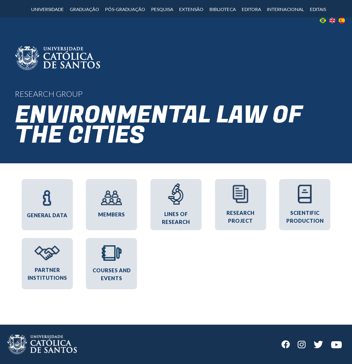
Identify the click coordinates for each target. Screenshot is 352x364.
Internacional (285, 9)
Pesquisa (162, 9)
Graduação (84, 9)
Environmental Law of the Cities (158, 125)
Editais (318, 9)
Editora (251, 9)
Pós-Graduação (125, 9)
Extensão (191, 9)
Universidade (47, 9)
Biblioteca (222, 9)
